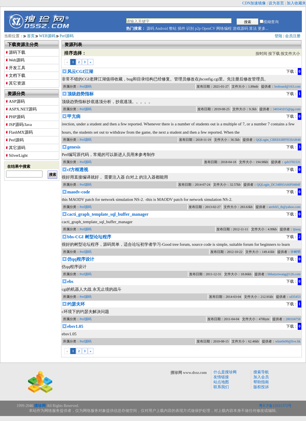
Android (161, 28)
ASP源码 (17, 101)
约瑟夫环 (76, 304)
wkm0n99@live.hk (287, 341)
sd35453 (294, 297)
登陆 (278, 36)
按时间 (261, 54)
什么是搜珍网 (225, 372)
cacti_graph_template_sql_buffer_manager (107, 214)
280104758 (293, 319)
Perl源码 (67, 36)
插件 (181, 28)
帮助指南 (261, 382)
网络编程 (224, 28)
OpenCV (208, 28)
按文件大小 (290, 54)
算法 (253, 28)
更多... (263, 28)
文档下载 (17, 75)
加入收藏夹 (296, 3)
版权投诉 (261, 387)
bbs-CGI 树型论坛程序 (89, 236)
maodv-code (78, 192)
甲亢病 (73, 116)
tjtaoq (296, 229)
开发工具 (17, 68)
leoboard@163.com (287, 86)
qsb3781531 (292, 162)
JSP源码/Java (20, 124)
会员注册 (292, 36)
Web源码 (17, 60)
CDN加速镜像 (254, 3)
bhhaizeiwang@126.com (284, 274)
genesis (73, 147)
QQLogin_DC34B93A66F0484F (278, 185)
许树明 (295, 252)
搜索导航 (261, 372)
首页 (31, 36)
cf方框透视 (77, 169)
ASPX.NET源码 (23, 109)
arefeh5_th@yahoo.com (284, 207)
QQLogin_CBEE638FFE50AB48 (278, 140)
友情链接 (221, 377)
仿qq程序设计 (80, 259)
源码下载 (17, 52)
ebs (70, 281)
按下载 (274, 54)
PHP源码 (17, 117)
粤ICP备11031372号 (275, 406)
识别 (190, 28)
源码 (150, 28)
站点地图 (221, 382)
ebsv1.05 (75, 326)
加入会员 (261, 377)
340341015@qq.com (286, 109)
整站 (173, 28)
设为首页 (276, 3)
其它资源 (17, 83)
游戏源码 (240, 28)
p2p (198, 28)
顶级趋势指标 (80, 93)
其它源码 (17, 147)
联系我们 (221, 387)
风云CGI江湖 (80, 71)
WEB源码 (47, 36)
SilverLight (18, 155)
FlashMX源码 (21, 132)
